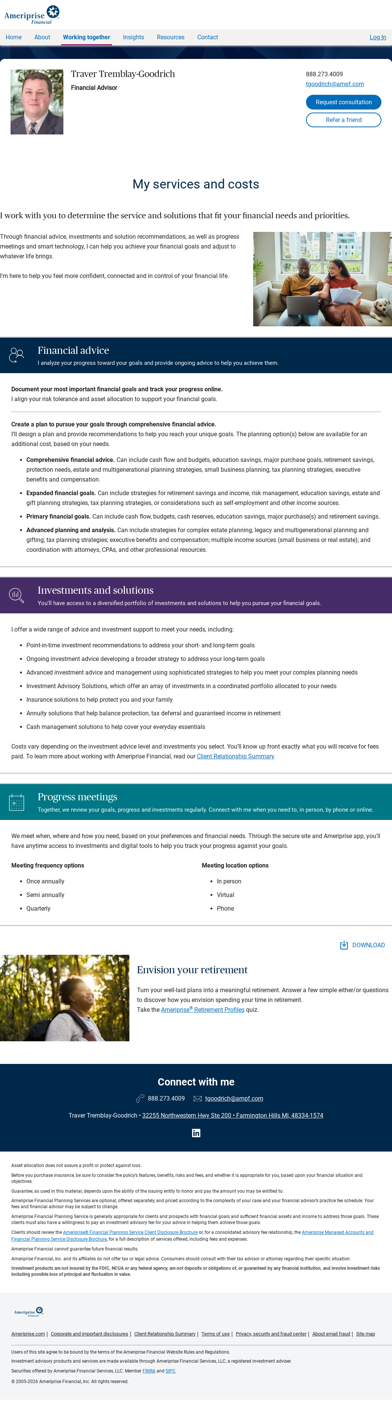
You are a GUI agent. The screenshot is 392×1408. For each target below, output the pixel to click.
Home (14, 37)
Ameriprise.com (28, 1334)
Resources (170, 37)
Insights (133, 37)
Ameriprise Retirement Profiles (202, 1009)
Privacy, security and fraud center (271, 1334)
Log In (378, 37)
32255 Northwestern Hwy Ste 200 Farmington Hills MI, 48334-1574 (232, 1115)
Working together (86, 37)
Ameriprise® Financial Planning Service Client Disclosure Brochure (130, 1232)
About (42, 37)
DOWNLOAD (362, 945)
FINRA (149, 1371)
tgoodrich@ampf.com (335, 84)
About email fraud (331, 1334)
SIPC (170, 1371)
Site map (365, 1334)
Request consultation (344, 102)
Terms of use (215, 1334)
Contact (207, 37)
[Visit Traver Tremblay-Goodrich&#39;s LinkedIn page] (196, 1133)
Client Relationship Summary (235, 756)
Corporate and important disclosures (89, 1334)
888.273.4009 (324, 74)
